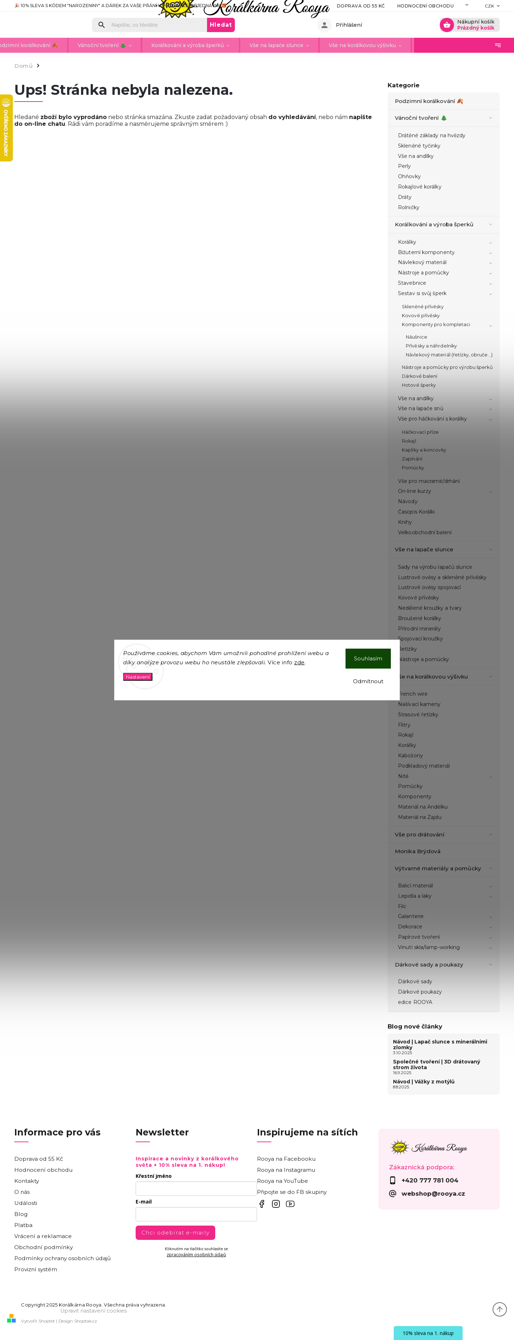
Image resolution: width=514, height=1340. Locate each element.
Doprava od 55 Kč (327, 6)
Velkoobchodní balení (425, 532)
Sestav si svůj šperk (446, 294)
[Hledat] (201, 25)
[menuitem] (51, 45)
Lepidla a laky (446, 897)
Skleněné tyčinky (419, 146)
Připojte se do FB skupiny (292, 1192)
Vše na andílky (416, 156)
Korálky (446, 243)
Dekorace (446, 927)
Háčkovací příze (420, 432)
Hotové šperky (419, 385)
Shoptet (47, 1321)
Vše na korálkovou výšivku (444, 676)
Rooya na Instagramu (286, 1169)
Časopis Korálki (416, 512)
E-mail (144, 1201)
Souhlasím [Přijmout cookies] (368, 658)
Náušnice (416, 337)
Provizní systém (35, 1269)
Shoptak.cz (85, 1321)
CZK (489, 6)
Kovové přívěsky (421, 315)
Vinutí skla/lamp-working (446, 948)
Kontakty (445, 6)
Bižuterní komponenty (446, 253)
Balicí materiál (446, 886)
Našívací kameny (419, 704)
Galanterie (446, 917)
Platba (23, 1225)
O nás (22, 1192)
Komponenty (415, 796)
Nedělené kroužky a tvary (430, 608)
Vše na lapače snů (446, 409)
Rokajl (409, 441)
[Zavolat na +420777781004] (439, 1180)
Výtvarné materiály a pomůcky (444, 868)
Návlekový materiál (446, 263)
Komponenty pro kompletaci (448, 325)
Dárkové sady (415, 981)
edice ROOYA (415, 1002)
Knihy (405, 522)
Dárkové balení (419, 376)
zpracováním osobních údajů (196, 1254)
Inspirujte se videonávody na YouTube (290, 1204)
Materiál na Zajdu (420, 817)
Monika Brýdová (418, 851)
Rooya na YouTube (282, 1180)
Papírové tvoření (446, 938)
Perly (404, 166)
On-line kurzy (446, 492)
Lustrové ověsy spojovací (429, 587)
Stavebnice (446, 284)
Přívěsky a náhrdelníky (431, 346)
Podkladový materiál (424, 766)
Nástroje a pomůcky (446, 273)
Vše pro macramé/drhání (429, 481)
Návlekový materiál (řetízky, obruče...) (449, 354)
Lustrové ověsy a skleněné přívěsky (442, 577)
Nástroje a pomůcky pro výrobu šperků (447, 367)
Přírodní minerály (419, 628)
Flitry (404, 725)
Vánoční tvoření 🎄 (444, 118)
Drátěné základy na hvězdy (432, 135)
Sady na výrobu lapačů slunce (435, 567)
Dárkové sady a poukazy (444, 964)
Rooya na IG (275, 1204)
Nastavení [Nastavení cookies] (138, 677)
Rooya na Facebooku (286, 1158)
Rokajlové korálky (420, 187)
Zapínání (412, 459)
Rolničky (408, 207)
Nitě (446, 777)
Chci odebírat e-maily (175, 1232)
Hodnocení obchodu (391, 6)
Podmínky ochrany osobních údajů (62, 1258)
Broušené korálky (420, 618)
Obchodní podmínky (43, 1247)
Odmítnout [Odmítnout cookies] (368, 681)
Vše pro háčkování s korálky (446, 419)
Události (25, 1203)
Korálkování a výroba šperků (444, 224)
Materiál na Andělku (423, 807)
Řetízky (407, 649)
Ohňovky (409, 176)
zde (299, 662)
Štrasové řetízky (418, 714)
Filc (402, 906)
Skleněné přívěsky (423, 306)
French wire (413, 694)
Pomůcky (413, 467)
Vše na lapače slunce (444, 549)
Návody (408, 501)
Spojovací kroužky (420, 638)
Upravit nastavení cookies (93, 1311)
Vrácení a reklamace (43, 1236)
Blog (20, 1214)
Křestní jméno (154, 1175)
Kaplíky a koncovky (424, 450)
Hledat (273, 24)
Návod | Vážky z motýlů (424, 1081)
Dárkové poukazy (420, 992)
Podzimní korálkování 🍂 (430, 101)
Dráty (405, 197)
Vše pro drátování (444, 834)
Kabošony (410, 755)
